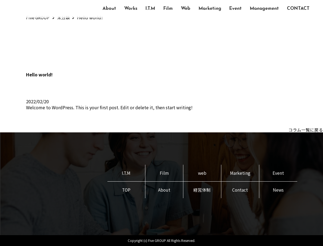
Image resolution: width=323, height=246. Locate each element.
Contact (240, 190)
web (202, 173)
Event (235, 8)
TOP (126, 190)
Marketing (210, 8)
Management (264, 8)
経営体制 (202, 190)
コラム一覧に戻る (305, 129)
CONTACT (298, 8)
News (278, 190)
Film (168, 8)
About (109, 8)
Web (185, 8)
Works (130, 8)
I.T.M (150, 8)
